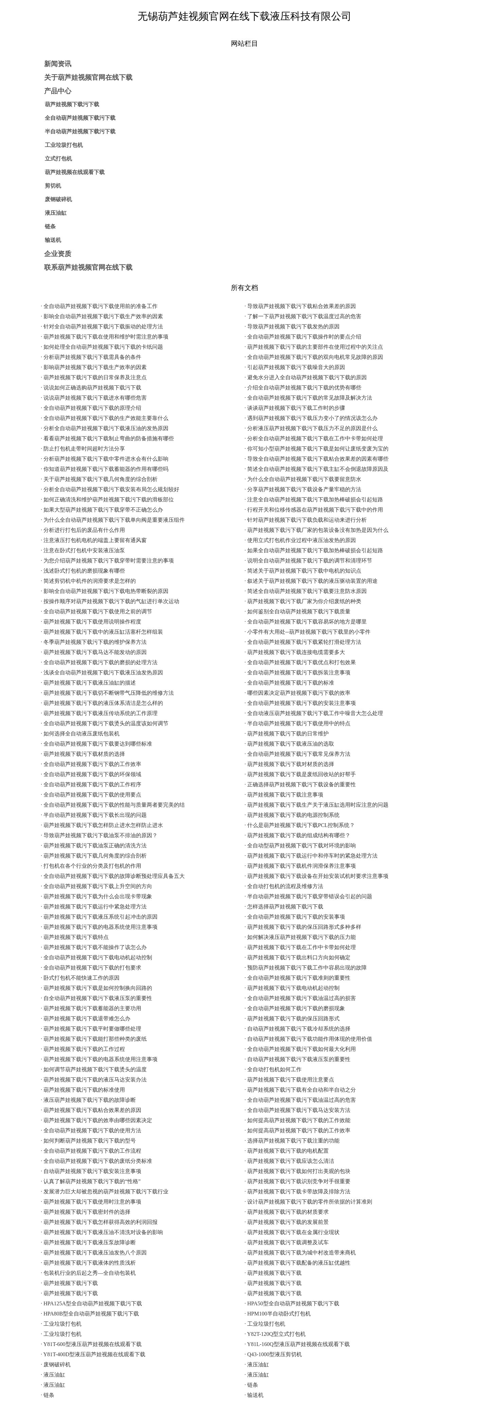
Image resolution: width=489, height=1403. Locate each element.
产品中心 (57, 91)
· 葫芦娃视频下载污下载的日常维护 (286, 733)
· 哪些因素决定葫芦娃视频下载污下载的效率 (297, 693)
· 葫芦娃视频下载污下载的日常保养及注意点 (94, 377)
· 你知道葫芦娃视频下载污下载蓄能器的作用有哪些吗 (104, 469)
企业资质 (57, 253)
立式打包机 (58, 158)
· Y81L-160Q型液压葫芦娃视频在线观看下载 (297, 1344)
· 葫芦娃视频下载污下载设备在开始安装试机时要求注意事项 (316, 876)
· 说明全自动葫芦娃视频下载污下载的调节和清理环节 (308, 560)
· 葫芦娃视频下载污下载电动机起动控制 (292, 988)
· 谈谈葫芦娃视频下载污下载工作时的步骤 (294, 408)
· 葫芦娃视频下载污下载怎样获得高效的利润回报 (99, 1222)
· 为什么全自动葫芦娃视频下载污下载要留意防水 (302, 479)
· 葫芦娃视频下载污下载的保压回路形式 (292, 1018)
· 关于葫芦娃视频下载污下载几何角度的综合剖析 (99, 479)
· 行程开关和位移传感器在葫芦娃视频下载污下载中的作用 (313, 510)
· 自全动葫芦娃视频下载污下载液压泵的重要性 (96, 998)
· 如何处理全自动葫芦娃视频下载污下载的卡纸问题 (102, 347)
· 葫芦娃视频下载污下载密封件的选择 (85, 1212)
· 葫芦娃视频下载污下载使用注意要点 (289, 1079)
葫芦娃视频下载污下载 (72, 104)
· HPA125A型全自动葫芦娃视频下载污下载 (91, 1303)
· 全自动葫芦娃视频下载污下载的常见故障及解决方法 (308, 398)
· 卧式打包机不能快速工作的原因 (80, 978)
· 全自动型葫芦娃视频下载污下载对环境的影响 (300, 845)
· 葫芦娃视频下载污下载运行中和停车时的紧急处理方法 (311, 856)
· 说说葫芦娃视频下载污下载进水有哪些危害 (94, 398)
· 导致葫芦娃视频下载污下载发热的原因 (292, 326)
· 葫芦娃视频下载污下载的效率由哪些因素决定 (96, 1120)
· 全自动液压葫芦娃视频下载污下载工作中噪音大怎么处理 (313, 713)
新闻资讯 (57, 64)
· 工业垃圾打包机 (61, 1324)
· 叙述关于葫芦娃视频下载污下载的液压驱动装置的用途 (311, 581)
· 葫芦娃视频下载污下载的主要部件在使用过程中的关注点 (313, 347)
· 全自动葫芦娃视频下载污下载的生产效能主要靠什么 (104, 418)
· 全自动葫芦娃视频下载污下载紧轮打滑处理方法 (302, 642)
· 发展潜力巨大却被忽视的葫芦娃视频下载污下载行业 (104, 1191)
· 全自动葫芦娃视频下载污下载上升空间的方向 (96, 886)
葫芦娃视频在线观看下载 (75, 172)
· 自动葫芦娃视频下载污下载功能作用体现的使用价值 (308, 1039)
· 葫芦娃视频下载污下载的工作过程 (83, 1049)
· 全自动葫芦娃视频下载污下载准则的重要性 (297, 978)
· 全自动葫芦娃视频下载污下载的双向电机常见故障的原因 (313, 357)
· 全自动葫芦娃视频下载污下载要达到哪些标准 (96, 744)
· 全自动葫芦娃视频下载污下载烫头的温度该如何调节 (104, 723)
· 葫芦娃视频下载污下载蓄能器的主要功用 (91, 1008)
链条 (50, 226)
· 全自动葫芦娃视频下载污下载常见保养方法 (297, 754)
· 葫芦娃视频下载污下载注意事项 (283, 794)
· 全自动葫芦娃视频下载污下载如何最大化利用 (300, 1049)
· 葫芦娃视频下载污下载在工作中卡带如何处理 (300, 947)
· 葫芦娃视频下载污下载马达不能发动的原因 (94, 652)
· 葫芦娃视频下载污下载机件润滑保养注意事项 (300, 866)
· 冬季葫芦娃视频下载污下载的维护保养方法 (94, 642)
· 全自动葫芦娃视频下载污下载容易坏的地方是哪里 (305, 621)
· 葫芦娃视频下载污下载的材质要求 (286, 1212)
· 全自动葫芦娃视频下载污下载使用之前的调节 (96, 611)
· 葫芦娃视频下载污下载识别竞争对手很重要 (297, 1181)
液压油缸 (56, 213)
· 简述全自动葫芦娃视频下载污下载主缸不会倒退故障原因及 (316, 469)
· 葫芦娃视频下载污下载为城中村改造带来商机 (300, 1252)
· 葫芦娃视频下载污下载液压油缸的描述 (88, 683)
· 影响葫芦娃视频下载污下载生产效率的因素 (94, 367)
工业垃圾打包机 (64, 145)
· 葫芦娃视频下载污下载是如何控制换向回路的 (96, 988)
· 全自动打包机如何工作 (273, 1069)
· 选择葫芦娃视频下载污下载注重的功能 (292, 1140)
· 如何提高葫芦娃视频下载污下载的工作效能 (297, 1120)
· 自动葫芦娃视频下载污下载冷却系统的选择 (297, 1029)
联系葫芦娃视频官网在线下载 (88, 267)
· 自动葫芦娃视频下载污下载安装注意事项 (91, 1171)
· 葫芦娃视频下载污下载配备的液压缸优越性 (297, 1263)
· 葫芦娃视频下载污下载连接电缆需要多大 (294, 652)
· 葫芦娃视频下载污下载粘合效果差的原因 (91, 1110)
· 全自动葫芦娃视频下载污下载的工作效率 (91, 764)
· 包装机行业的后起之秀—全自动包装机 (88, 1273)
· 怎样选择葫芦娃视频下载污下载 (283, 906)
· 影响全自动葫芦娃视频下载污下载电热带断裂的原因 (104, 591)
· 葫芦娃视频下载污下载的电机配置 (286, 1151)
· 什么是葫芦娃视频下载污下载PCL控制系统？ (299, 825)
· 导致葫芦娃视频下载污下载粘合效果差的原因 (300, 306)
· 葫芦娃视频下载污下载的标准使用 (83, 1090)
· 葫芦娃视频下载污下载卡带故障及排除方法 (297, 1191)
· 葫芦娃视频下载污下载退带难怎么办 (85, 1018)
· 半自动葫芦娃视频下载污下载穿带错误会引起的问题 (308, 896)
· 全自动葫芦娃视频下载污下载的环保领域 (91, 774)
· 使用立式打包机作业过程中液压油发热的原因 (300, 540)
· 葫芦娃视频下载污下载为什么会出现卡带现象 (96, 896)
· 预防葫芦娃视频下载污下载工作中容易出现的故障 (305, 967)
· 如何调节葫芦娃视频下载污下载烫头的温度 (94, 1069)
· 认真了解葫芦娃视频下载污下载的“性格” (91, 1181)
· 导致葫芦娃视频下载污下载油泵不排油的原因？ (99, 835)
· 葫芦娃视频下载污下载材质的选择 (83, 754)
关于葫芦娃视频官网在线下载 (88, 77)
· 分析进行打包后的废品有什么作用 (83, 530)
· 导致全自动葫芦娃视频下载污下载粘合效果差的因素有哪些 (316, 459)
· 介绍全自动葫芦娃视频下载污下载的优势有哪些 (302, 387)
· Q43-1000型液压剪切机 (273, 1354)
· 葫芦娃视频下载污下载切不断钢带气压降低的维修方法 (107, 693)
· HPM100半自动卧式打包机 (277, 1313)
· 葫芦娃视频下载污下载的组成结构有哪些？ (297, 835)
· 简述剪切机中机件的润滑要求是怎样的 (88, 581)
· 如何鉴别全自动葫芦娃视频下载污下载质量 (297, 611)
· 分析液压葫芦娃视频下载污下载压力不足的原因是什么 (311, 428)
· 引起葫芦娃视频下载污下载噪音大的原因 (294, 367)
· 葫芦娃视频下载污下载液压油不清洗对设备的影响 (102, 1232)
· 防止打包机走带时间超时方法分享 (83, 448)
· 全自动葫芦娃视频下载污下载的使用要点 (91, 794)
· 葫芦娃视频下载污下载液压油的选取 (289, 744)
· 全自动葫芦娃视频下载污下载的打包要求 (91, 967)
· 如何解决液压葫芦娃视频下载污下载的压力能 (300, 937)
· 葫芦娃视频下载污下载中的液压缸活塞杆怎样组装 (102, 632)
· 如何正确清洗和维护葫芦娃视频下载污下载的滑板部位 (107, 499)
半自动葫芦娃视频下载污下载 (80, 131)
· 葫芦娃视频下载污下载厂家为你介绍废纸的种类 (302, 601)
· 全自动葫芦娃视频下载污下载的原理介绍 (91, 408)
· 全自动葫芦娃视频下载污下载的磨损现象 (294, 1008)
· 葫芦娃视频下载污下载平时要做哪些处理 (91, 1029)
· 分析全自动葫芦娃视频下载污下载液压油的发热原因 (104, 428)
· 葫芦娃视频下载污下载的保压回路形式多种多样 (302, 927)
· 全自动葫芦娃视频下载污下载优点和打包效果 (300, 662)
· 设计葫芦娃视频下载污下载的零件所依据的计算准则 (308, 1202)
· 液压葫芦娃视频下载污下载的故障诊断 (88, 1100)
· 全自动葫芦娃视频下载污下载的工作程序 (91, 784)
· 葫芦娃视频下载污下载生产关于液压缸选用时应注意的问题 (316, 805)
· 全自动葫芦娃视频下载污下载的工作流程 (91, 1151)
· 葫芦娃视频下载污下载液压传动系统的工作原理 (99, 713)
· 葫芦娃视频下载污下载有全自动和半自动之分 (300, 1090)
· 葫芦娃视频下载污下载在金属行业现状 (292, 1232)
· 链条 (251, 1385)
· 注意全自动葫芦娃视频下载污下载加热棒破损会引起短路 (313, 499)
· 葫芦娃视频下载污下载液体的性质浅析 (88, 1263)
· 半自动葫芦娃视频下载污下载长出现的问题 (94, 815)
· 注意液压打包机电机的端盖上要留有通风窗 (94, 540)
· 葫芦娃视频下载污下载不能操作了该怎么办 (94, 947)
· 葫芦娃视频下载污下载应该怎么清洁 (289, 1161)
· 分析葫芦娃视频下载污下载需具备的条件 (91, 357)
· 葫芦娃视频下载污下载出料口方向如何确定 (297, 957)
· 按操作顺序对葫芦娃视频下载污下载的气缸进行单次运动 (110, 601)
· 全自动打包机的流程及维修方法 (283, 886)
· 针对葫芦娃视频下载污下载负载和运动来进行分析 (305, 520)
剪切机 (53, 186)
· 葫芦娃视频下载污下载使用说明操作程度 (91, 621)
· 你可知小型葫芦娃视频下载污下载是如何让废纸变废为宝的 (316, 448)
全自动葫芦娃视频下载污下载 (80, 118)
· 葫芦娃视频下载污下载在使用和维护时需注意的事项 (104, 337)
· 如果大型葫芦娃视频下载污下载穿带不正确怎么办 (102, 510)
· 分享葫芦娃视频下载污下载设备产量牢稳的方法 (302, 489)
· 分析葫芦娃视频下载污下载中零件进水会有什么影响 (104, 459)
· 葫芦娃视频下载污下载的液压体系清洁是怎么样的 (102, 703)
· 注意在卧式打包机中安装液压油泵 (83, 550)
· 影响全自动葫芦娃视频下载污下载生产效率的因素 (102, 316)
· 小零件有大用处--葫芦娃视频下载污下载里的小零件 (307, 632)
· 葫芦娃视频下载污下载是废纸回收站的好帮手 (300, 774)
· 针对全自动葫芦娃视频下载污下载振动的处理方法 (102, 326)
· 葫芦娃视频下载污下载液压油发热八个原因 (94, 1252)
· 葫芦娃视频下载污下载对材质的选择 (289, 764)
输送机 (53, 240)
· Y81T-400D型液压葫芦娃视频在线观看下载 (93, 1354)
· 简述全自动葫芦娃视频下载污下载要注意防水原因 (305, 591)
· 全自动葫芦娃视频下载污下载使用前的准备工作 (99, 306)
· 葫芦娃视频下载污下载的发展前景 (286, 1222)
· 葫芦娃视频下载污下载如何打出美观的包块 (297, 1171)
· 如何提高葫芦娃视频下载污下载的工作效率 (297, 1130)
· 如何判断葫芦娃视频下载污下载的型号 (88, 1140)
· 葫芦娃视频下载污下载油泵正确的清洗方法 (94, 845)
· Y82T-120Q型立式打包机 (275, 1334)
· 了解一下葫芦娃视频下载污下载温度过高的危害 (302, 316)
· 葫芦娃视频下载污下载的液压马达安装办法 (94, 1079)
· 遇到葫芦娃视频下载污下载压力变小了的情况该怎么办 (311, 418)
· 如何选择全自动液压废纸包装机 (80, 733)
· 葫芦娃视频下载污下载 (273, 1273)
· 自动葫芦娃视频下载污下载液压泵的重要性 (297, 1059)
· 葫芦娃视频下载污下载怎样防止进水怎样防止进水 (102, 825)
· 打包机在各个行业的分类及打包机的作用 (91, 866)
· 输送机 (254, 1395)
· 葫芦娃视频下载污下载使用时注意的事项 (91, 1202)
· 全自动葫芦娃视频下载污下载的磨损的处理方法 (99, 662)
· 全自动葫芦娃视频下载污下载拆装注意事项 (297, 672)
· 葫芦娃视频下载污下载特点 (75, 937)
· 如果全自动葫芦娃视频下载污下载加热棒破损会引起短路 (313, 550)
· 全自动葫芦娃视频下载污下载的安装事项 (294, 917)
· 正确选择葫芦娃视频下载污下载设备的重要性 (300, 784)
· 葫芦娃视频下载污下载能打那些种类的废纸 (94, 1039)
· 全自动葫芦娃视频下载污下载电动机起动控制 (96, 957)
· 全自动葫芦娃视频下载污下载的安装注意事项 (300, 703)
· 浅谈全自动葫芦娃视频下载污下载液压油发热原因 (102, 672)
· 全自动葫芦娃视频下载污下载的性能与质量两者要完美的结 (113, 805)
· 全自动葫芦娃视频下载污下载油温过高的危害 (300, 1100)
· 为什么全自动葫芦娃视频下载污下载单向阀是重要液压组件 (113, 520)
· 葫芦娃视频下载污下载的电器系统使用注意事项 (99, 927)
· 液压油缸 (256, 1364)
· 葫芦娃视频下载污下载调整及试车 (286, 1242)
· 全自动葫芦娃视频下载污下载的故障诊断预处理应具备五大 (113, 876)
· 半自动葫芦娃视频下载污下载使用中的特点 (297, 723)
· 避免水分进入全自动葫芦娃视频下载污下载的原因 (305, 377)
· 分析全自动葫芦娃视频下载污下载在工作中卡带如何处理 (313, 438)
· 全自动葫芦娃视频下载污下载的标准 (289, 683)
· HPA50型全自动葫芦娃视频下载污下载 (291, 1303)
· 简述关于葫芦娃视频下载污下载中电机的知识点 (302, 571)
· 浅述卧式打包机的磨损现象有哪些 (83, 571)
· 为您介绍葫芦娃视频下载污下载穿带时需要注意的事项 (107, 560)
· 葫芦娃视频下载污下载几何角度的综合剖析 (94, 856)
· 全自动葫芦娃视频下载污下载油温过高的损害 (300, 998)
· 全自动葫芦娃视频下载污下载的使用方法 (91, 1130)
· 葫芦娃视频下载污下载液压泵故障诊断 (88, 1242)
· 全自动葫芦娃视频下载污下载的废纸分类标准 (96, 1161)
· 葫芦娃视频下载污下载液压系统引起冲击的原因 (99, 917)
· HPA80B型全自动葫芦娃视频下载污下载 (90, 1313)
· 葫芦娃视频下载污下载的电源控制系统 (292, 815)
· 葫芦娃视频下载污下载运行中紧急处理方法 (94, 906)
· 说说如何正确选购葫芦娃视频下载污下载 (91, 387)
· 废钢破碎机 (56, 1364)
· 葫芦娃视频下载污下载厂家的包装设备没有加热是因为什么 (316, 530)
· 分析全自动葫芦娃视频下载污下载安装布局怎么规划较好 (110, 489)
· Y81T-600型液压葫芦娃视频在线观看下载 (91, 1344)
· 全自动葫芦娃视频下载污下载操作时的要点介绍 (302, 337)
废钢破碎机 (58, 199)
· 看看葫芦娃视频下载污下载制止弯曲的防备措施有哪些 (107, 438)
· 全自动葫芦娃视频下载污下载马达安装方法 (297, 1110)
